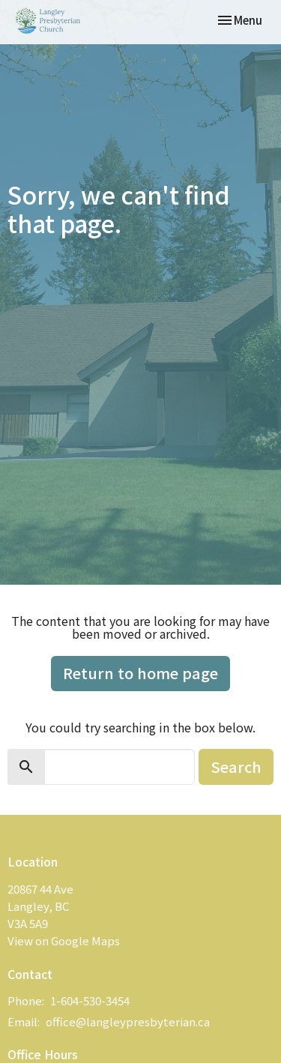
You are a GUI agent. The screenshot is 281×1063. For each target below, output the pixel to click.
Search (236, 766)
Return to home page (140, 673)
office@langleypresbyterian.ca (128, 1021)
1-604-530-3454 (90, 1000)
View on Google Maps (63, 940)
